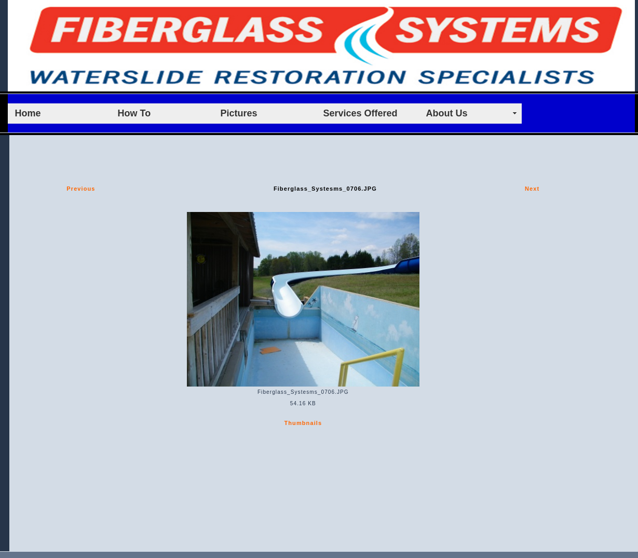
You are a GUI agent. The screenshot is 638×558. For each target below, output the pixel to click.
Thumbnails (303, 423)
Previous (80, 188)
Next (532, 188)
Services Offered (360, 113)
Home (28, 113)
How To (134, 113)
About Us (447, 113)
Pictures (239, 113)
